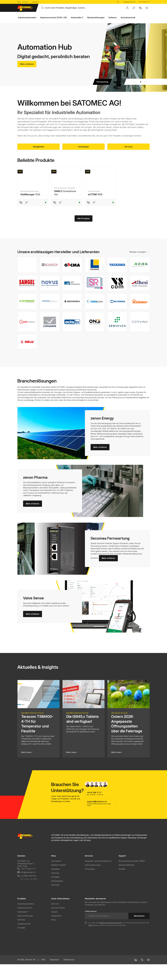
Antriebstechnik (23, 933)
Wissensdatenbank (127, 875)
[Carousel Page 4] (146, 81)
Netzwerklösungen (25, 925)
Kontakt (122, 879)
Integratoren (56, 925)
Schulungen (83, 146)
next (134, 81)
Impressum (54, 969)
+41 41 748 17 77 (144, 2)
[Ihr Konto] (127, 8)
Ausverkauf (56, 871)
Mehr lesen (27, 762)
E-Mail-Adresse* (91, 921)
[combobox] (83, 8)
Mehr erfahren (27, 64)
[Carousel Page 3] (144, 81)
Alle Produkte (83, 228)
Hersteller (35, 2)
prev (130, 81)
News (53, 929)
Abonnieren (139, 925)
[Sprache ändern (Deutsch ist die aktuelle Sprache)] (119, 2)
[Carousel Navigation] (132, 81)
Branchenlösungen (93, 875)
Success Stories (58, 917)
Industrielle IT (23, 921)
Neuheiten (55, 879)
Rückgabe (55, 886)
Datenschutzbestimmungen (110, 932)
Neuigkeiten (38, 146)
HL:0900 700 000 (28, 885)
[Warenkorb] (147, 8)
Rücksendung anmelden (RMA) (132, 871)
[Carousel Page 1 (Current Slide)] (140, 81)
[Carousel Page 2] (142, 81)
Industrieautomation (25, 913)
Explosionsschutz (24, 917)
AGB (90, 935)
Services (25, 2)
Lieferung (55, 883)
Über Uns (55, 913)
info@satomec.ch (129, 2)
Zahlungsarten (57, 891)
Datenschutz (69, 969)
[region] (83, 188)
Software (21, 929)
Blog (19, 2)
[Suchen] (42, 8)
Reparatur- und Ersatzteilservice (98, 871)
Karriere (54, 921)
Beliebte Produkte (58, 875)
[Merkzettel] (134, 8)
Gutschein (55, 894)
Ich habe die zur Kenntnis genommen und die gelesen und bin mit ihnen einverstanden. (118, 933)
